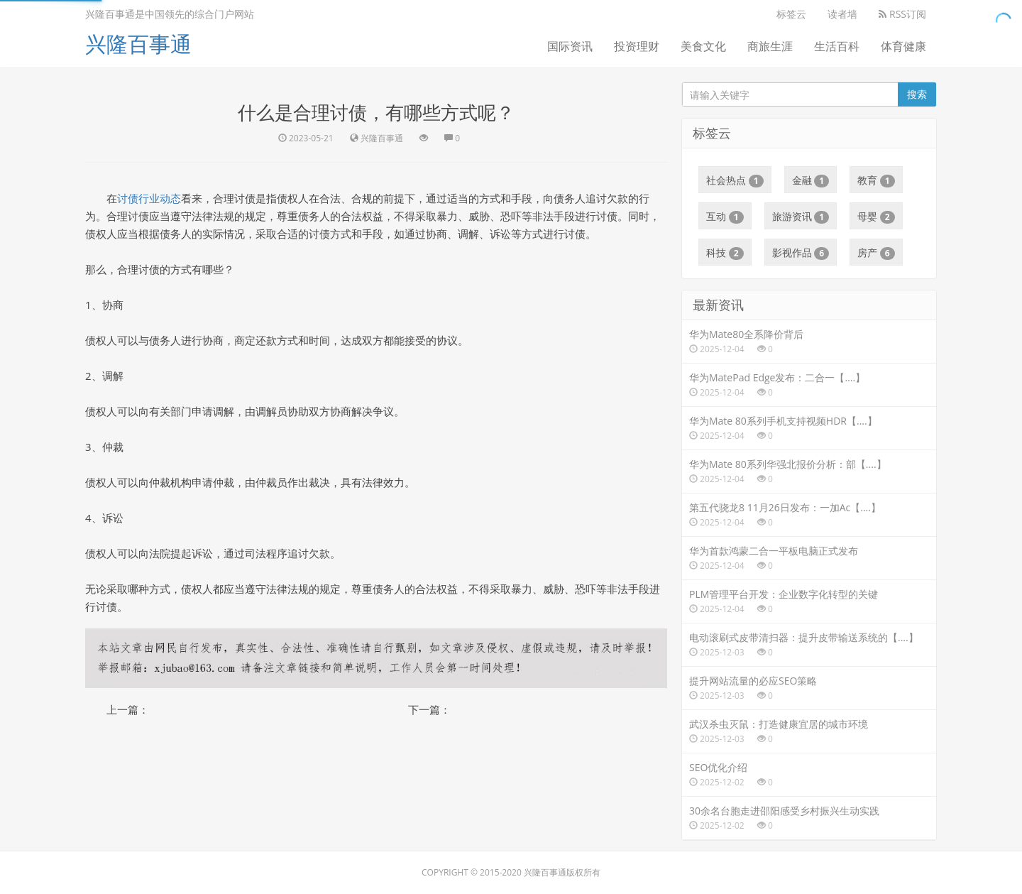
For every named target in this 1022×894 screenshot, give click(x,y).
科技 (725, 253)
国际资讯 (570, 46)
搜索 (917, 94)
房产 (876, 253)
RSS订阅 (902, 14)
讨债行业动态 (149, 198)
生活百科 (836, 46)
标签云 (791, 14)
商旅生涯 (770, 46)
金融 (811, 180)
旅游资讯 (801, 216)
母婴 (876, 216)
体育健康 (903, 46)
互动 (725, 216)
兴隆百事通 (138, 43)
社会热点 (735, 180)
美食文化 (703, 46)
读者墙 (842, 14)
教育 (876, 180)
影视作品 (801, 253)
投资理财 (636, 46)
